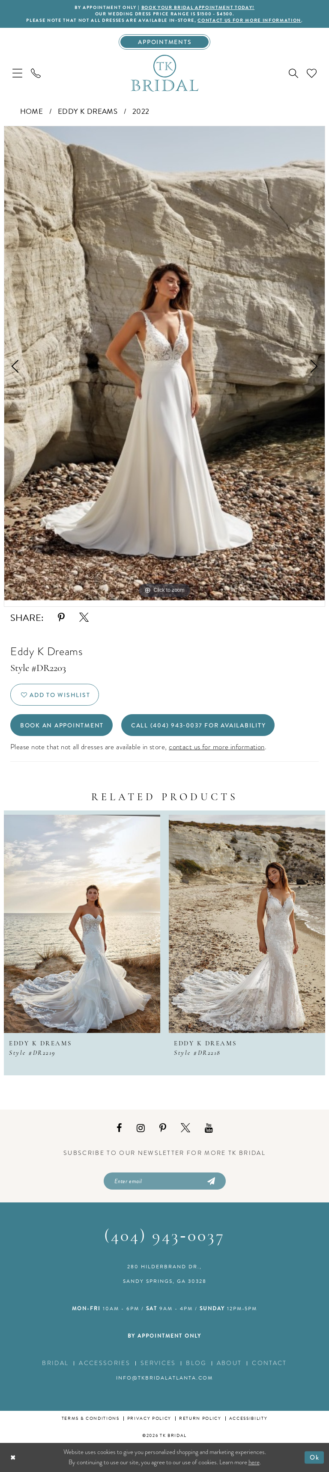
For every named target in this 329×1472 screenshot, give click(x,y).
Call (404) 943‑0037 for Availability (198, 725)
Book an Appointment (62, 725)
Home (31, 111)
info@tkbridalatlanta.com (164, 1378)
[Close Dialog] (13, 1457)
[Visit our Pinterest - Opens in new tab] (163, 1128)
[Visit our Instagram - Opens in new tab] (140, 1128)
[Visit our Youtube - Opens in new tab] (208, 1128)
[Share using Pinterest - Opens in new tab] (61, 617)
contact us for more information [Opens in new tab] (217, 747)
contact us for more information (249, 20)
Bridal (55, 1363)
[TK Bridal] (164, 72)
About (229, 1363)
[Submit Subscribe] (210, 1181)
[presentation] (82, 924)
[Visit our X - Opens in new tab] (185, 1128)
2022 (141, 111)
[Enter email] (165, 1181)
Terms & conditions (91, 1418)
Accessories (104, 1363)
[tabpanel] (164, 363)
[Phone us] (36, 73)
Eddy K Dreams (88, 111)
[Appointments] (164, 42)
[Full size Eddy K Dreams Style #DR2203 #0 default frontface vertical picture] (164, 363)
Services (158, 1363)
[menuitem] (17, 73)
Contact (269, 1363)
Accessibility (248, 1418)
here (254, 1462)
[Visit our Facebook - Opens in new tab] (119, 1128)
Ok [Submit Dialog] (315, 1457)
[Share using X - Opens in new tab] (84, 617)
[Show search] (293, 73)
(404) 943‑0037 (164, 1236)
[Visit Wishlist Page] (311, 73)
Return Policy (200, 1418)
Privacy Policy (149, 1418)
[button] (17, 73)
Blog (196, 1363)
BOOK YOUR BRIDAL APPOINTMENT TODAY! (197, 7)
